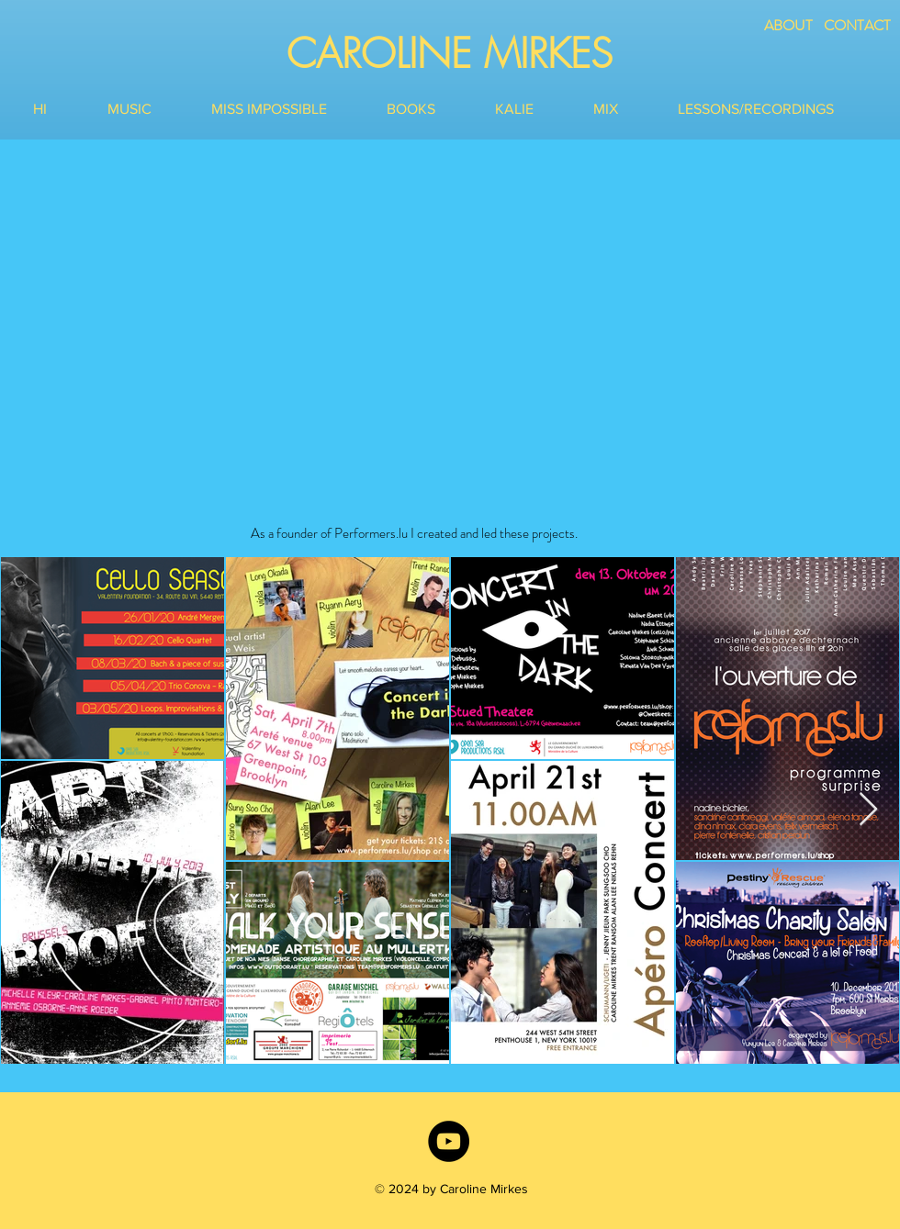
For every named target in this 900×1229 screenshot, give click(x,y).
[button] (145, 108)
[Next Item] (868, 810)
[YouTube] (448, 1141)
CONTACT (857, 25)
